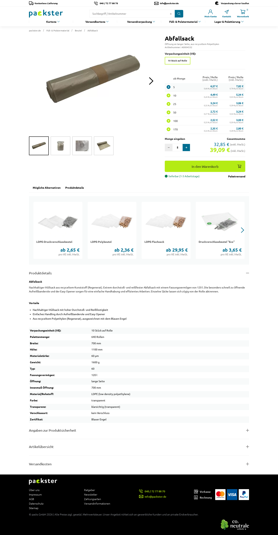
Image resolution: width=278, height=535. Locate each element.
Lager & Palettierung (227, 21)
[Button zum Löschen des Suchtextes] (171, 14)
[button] (93, 81)
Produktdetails (74, 187)
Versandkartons (95, 21)
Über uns (34, 490)
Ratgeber (89, 490)
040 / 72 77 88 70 (109, 3)
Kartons (51, 21)
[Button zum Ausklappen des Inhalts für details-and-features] (139, 273)
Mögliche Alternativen (47, 187)
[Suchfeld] (129, 13)
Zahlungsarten (92, 499)
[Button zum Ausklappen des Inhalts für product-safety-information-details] (139, 430)
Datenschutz (36, 503)
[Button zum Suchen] (179, 13)
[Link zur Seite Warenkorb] (243, 14)
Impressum (35, 494)
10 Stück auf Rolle (177, 60)
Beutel (78, 30)
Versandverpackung (139, 21)
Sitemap (33, 508)
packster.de (35, 30)
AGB (31, 499)
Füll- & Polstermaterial (183, 21)
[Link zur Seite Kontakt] (226, 14)
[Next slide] (151, 81)
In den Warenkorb (205, 167)
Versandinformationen (97, 503)
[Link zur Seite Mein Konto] (210, 14)
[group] (39, 145)
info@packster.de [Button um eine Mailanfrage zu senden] (169, 3)
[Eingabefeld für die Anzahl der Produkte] (177, 147)
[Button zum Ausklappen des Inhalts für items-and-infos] (139, 447)
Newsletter (90, 494)
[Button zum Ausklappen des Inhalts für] (139, 464)
